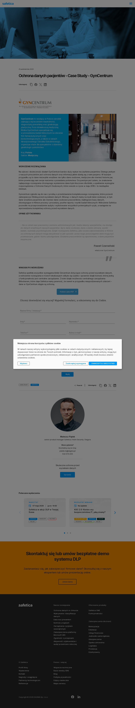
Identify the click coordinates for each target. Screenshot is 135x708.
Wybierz (23, 363)
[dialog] (67, 354)
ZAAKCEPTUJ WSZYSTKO (103, 363)
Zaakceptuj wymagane (76, 363)
